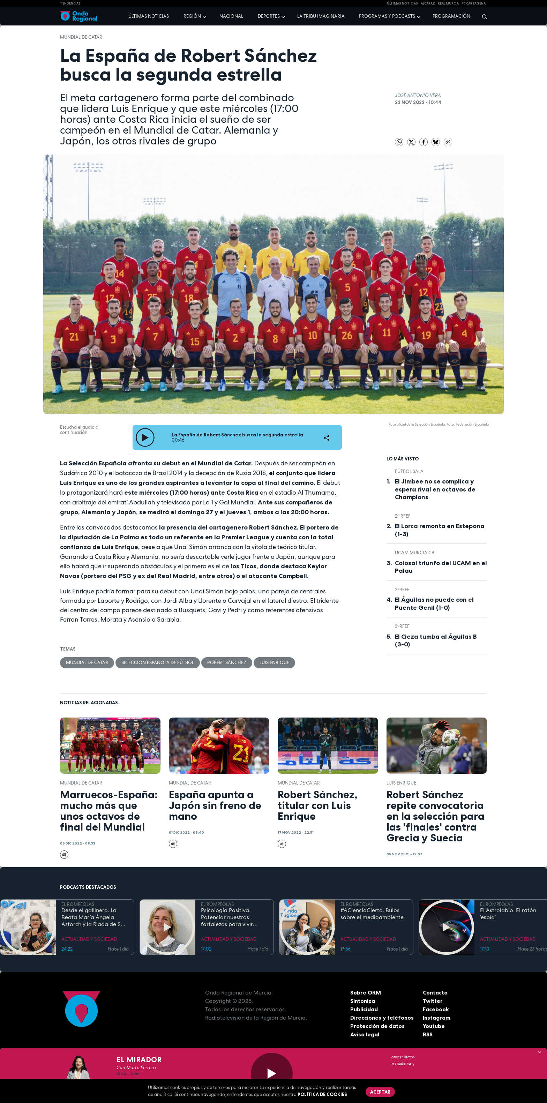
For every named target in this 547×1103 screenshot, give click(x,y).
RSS (428, 1034)
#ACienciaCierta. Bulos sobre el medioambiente (372, 914)
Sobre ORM (365, 992)
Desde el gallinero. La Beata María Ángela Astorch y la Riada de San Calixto (94, 917)
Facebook (436, 1009)
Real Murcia (448, 3)
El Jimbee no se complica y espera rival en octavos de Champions (435, 489)
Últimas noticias (148, 16)
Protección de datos (377, 1025)
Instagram (436, 1017)
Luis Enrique (274, 663)
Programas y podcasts (387, 16)
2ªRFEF (402, 590)
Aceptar (380, 1092)
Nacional (231, 16)
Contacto (435, 992)
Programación (451, 16)
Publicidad (364, 1009)
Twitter (433, 1000)
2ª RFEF (403, 516)
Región (192, 16)
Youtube (434, 1025)
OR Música (403, 1064)
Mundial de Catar (81, 37)
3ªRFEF (402, 626)
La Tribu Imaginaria (321, 16)
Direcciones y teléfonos (382, 1017)
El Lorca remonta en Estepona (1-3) (440, 530)
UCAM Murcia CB (414, 553)
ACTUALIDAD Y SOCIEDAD (89, 939)
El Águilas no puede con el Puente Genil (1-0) (434, 603)
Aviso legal (364, 1034)
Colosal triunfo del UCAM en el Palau (441, 567)
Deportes (269, 16)
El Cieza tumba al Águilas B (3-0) (436, 640)
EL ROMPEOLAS (77, 904)
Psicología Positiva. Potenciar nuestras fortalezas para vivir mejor (227, 917)
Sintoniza (362, 1000)
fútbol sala (409, 471)
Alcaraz (428, 3)
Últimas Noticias (402, 3)
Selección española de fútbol (157, 663)
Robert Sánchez (226, 663)
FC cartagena (474, 3)
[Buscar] (482, 16)
